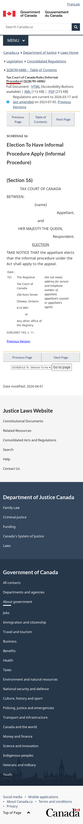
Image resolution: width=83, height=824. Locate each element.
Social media (12, 797)
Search (8, 449)
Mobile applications (43, 797)
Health (8, 660)
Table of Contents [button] (40, 119)
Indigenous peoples (18, 755)
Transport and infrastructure (25, 717)
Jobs (6, 613)
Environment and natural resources (30, 679)
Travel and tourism (17, 632)
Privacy (12, 806)
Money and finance (17, 736)
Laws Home (69, 52)
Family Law (11, 507)
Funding (9, 526)
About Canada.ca (20, 801)
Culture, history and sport (23, 698)
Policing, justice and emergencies (28, 708)
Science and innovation (20, 746)
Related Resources (17, 430)
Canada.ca (11, 52)
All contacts (12, 582)
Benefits (9, 651)
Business (10, 641)
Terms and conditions (55, 801)
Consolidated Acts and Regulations (29, 440)
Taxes (7, 670)
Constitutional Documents (23, 421)
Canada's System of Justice (23, 536)
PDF (52, 91)
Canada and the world (20, 727)
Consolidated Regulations (46, 61)
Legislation (14, 61)
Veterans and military (19, 765)
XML (27, 91)
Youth (7, 774)
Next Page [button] (63, 119)
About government (17, 601)
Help (6, 459)
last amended (23, 102)
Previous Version (18, 341)
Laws (7, 545)
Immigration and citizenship (24, 622)
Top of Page (16, 812)
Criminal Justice (15, 517)
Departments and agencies (24, 592)
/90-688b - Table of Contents (31, 70)
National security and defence (26, 689)
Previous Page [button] (18, 119)
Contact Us (11, 468)
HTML (35, 86)
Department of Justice (40, 52)
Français (73, 4)
